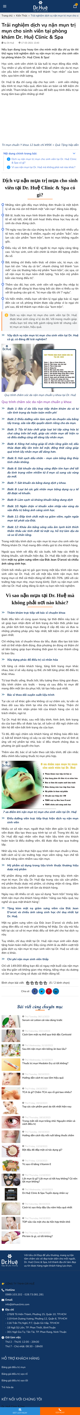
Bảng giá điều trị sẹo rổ (15, 1374)
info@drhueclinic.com (17, 1304)
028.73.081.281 (34, 1294)
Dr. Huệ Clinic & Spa (13, 1406)
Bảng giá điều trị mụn (14, 1367)
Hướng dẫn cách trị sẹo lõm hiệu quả (43, 1077)
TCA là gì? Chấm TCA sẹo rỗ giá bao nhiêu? (47, 1092)
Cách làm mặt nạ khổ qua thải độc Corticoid (46, 1034)
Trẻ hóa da (7, 1387)
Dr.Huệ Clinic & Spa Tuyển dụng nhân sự (45, 1193)
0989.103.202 (13, 1294)
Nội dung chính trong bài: (20, 153)
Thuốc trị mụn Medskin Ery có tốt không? (45, 1063)
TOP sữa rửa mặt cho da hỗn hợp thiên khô (46, 1222)
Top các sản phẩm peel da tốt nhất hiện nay (46, 1106)
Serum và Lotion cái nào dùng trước (42, 1020)
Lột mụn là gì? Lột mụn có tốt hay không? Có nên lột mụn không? (49, 1180)
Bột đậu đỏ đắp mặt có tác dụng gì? (42, 1150)
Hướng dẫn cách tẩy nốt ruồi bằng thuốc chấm (48, 1135)
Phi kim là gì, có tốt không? (37, 1236)
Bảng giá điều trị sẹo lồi (15, 1380)
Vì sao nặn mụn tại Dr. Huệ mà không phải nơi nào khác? (43, 167)
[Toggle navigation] (5, 6)
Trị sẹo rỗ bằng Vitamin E (36, 1164)
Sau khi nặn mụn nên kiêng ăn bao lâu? (44, 1049)
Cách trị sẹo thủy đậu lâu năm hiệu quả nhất (47, 1207)
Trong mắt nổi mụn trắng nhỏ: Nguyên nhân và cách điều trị (48, 1122)
